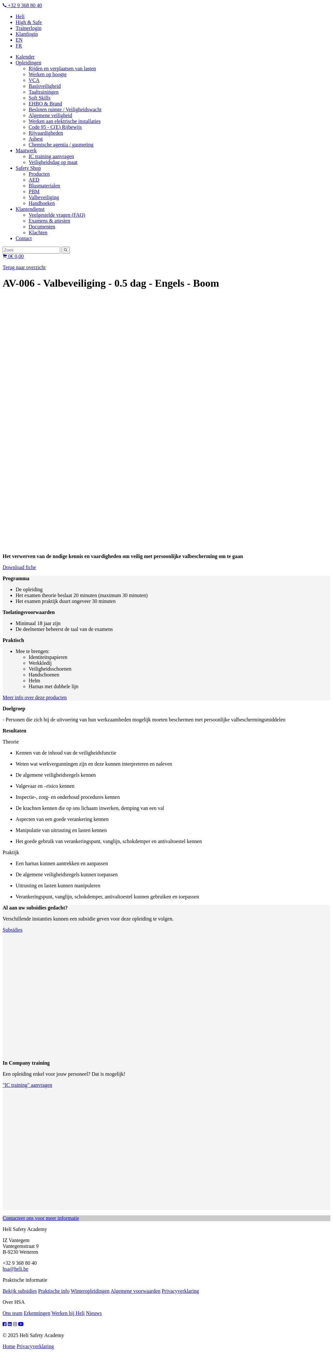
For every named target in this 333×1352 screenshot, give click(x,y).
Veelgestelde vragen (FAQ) (57, 215)
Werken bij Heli (68, 1313)
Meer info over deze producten (35, 697)
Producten (39, 174)
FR (19, 45)
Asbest (36, 139)
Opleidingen (28, 62)
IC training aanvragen (51, 156)
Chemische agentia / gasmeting (61, 144)
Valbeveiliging (44, 197)
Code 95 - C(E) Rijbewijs (55, 127)
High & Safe (29, 22)
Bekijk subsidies (20, 1291)
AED (34, 180)
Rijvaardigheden (46, 133)
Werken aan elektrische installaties (64, 121)
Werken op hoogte (48, 74)
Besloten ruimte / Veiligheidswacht (65, 109)
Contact (24, 238)
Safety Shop (28, 168)
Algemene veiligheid (50, 115)
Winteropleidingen (90, 1291)
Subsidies (12, 930)
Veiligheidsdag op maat (53, 162)
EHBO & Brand (45, 103)
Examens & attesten (49, 221)
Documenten (42, 226)
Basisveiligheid (45, 86)
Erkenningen (37, 1313)
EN (19, 40)
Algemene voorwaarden (135, 1291)
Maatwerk (26, 150)
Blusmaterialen (44, 185)
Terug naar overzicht (24, 267)
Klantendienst (30, 209)
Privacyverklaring (180, 1291)
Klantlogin (27, 34)
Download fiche (19, 567)
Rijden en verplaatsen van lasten (62, 68)
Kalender (25, 57)
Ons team (12, 1313)
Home (9, 1346)
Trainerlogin (28, 28)
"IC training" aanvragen (27, 1085)
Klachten (38, 232)
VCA (34, 80)
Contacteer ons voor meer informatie (41, 1218)
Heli (20, 16)
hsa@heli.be (15, 1269)
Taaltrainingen (44, 92)
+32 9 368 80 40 (22, 5)
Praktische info (53, 1291)
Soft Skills (39, 98)
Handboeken (42, 203)
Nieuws (94, 1313)
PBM (34, 191)
